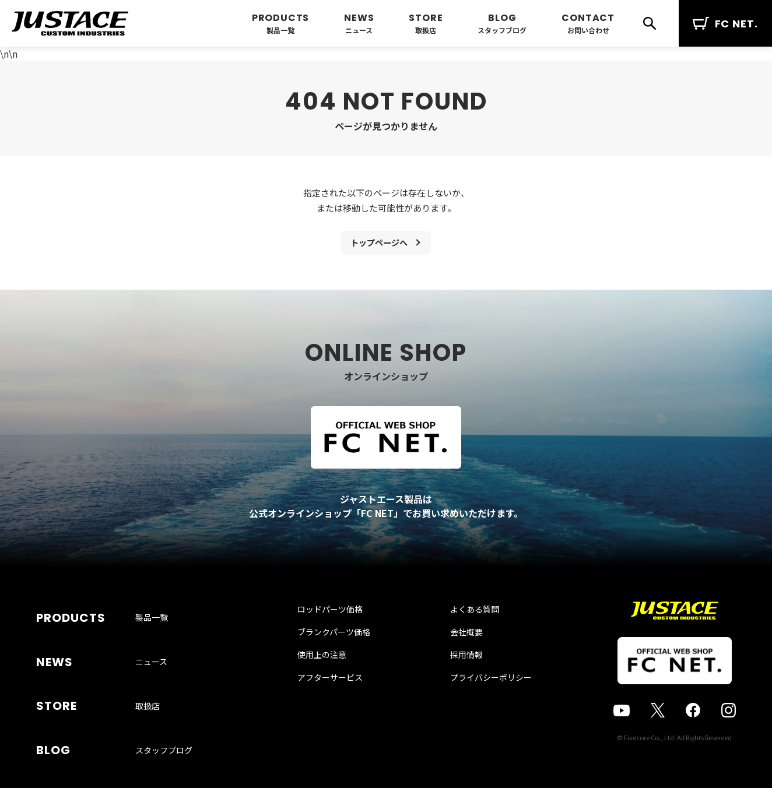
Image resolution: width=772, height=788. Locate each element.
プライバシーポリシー (480, 704)
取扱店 (425, 30)
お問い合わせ (588, 30)
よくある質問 (463, 636)
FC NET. (725, 23)
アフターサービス (340, 704)
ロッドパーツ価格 (340, 636)
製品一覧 (280, 30)
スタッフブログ (502, 30)
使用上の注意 (332, 681)
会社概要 (455, 658)
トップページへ (379, 245)
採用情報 (455, 681)
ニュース (359, 30)
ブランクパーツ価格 (344, 658)
